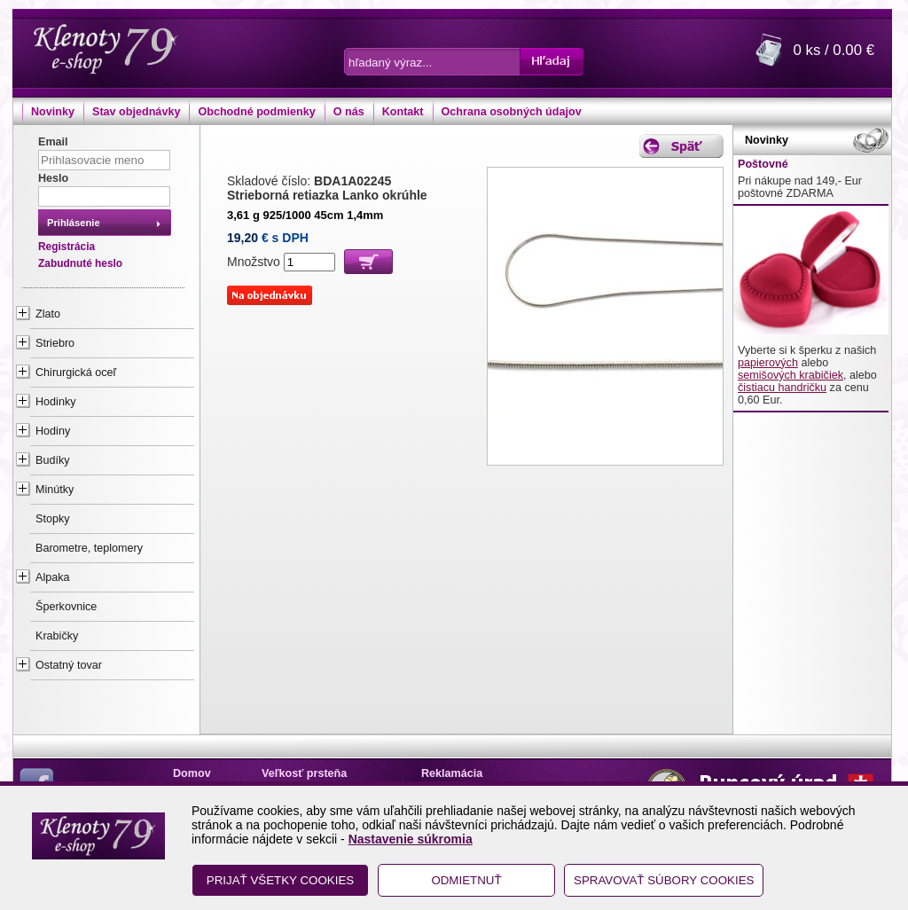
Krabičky (56, 636)
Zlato (47, 314)
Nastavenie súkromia (410, 839)
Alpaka (52, 577)
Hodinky (55, 402)
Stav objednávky (136, 112)
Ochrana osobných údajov (512, 112)
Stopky (52, 519)
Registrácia (66, 246)
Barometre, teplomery (89, 548)
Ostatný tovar (68, 665)
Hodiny (52, 431)
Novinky (52, 112)
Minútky (54, 489)
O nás (348, 112)
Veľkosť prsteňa (304, 773)
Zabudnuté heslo (80, 263)
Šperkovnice (66, 606)
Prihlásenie (73, 222)
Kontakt (403, 112)
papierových (768, 363)
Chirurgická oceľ (75, 372)
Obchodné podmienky (256, 112)
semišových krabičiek (790, 375)
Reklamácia (451, 773)
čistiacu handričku (782, 387)
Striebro (54, 343)
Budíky (52, 460)
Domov (192, 773)
